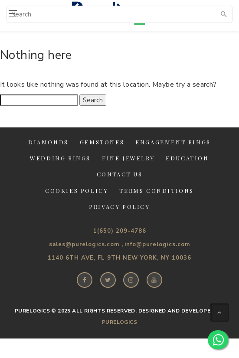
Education (187, 158)
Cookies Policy (76, 190)
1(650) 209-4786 (119, 231)
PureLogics (119, 322)
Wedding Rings (60, 158)
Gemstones (102, 142)
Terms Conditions (156, 190)
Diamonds (48, 142)
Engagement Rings (173, 142)
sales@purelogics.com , (86, 244)
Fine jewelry (128, 158)
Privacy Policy (119, 206)
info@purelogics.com (157, 244)
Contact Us (120, 174)
